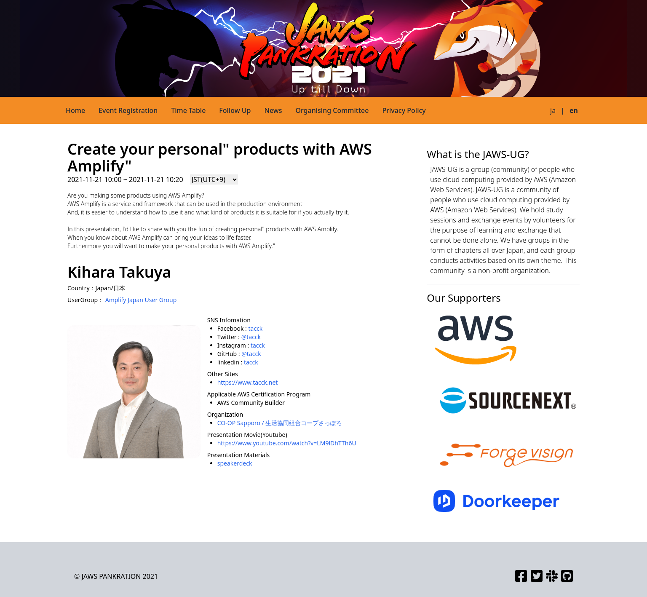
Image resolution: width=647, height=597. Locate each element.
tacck (256, 328)
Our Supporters (463, 298)
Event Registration (128, 110)
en (573, 110)
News (273, 110)
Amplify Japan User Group (141, 300)
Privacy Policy (403, 110)
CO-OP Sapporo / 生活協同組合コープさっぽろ (279, 423)
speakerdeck (234, 463)
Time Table (188, 110)
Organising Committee (332, 110)
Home (75, 110)
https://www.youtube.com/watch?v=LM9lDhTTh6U (286, 443)
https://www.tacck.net (247, 382)
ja (553, 110)
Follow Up (235, 110)
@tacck (251, 337)
